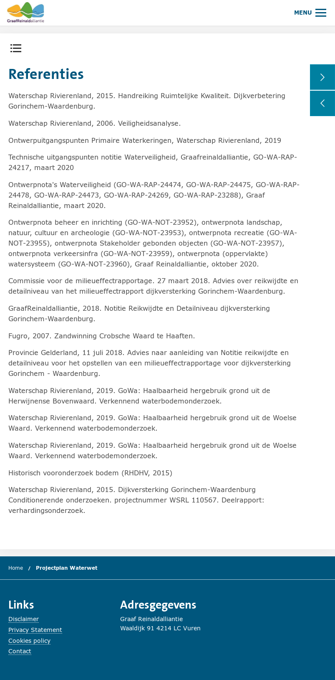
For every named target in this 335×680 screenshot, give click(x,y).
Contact (19, 651)
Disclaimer (23, 618)
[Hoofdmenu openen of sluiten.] (310, 12)
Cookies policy (29, 640)
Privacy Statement (35, 629)
